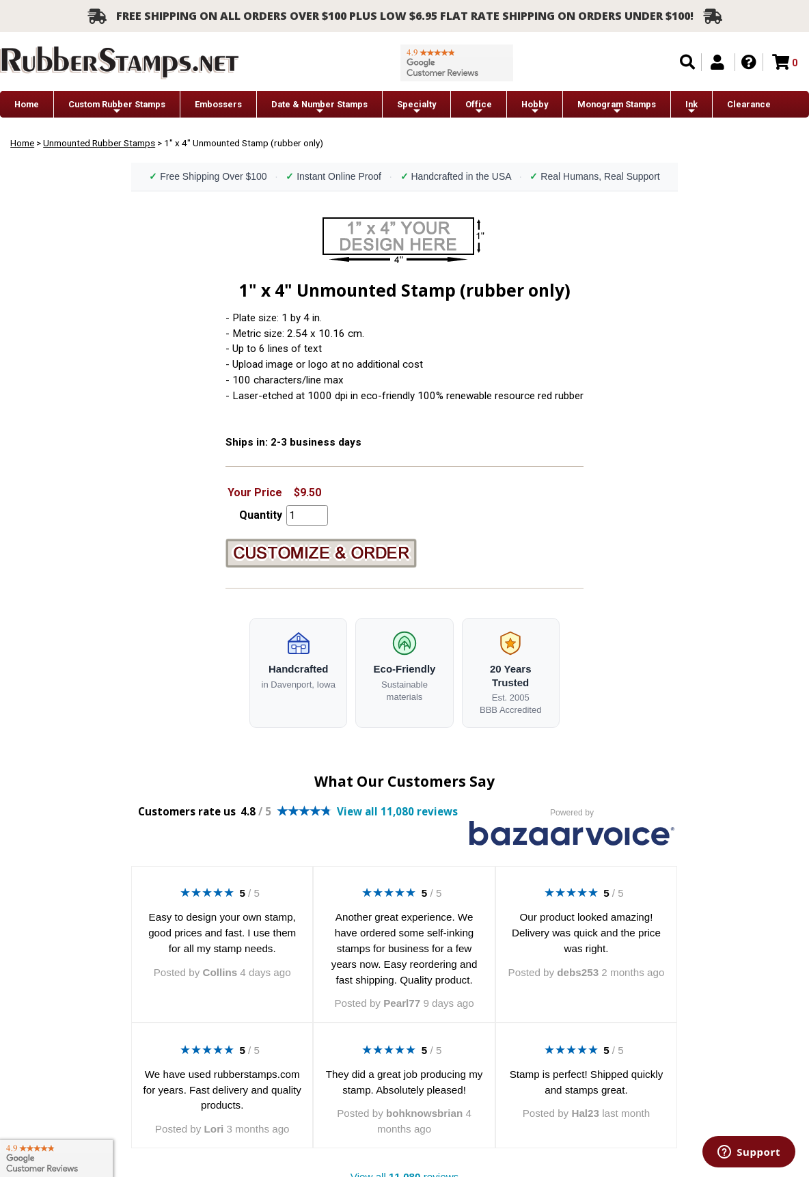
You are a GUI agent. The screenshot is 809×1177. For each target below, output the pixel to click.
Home (26, 104)
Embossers (218, 104)
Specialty (416, 107)
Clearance (749, 104)
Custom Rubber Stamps (116, 107)
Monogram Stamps (616, 107)
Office (478, 107)
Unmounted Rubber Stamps (99, 142)
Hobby (534, 107)
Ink (691, 107)
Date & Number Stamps (319, 107)
